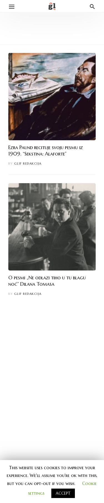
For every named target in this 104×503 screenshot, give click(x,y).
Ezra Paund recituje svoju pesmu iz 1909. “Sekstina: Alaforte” (45, 150)
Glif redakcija (28, 163)
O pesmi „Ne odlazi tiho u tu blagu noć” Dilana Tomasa (47, 280)
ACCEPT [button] (63, 493)
